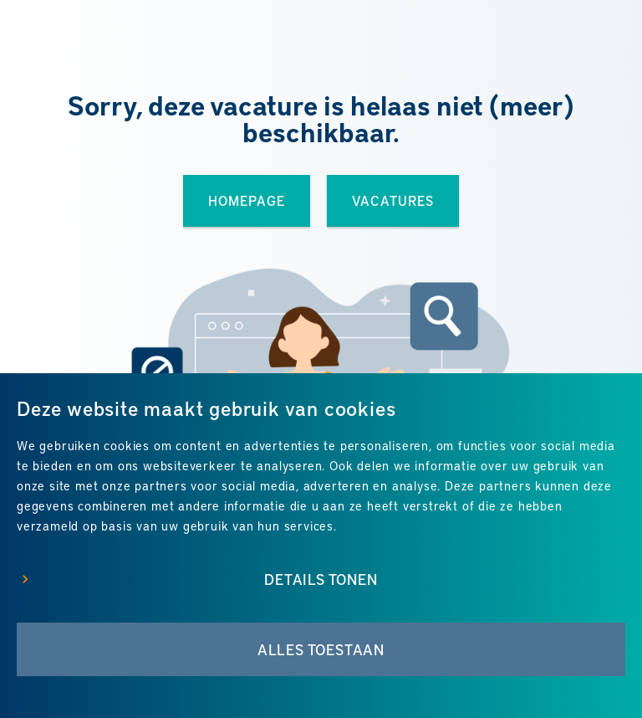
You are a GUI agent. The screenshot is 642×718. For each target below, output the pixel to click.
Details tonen (320, 579)
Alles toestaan (321, 649)
